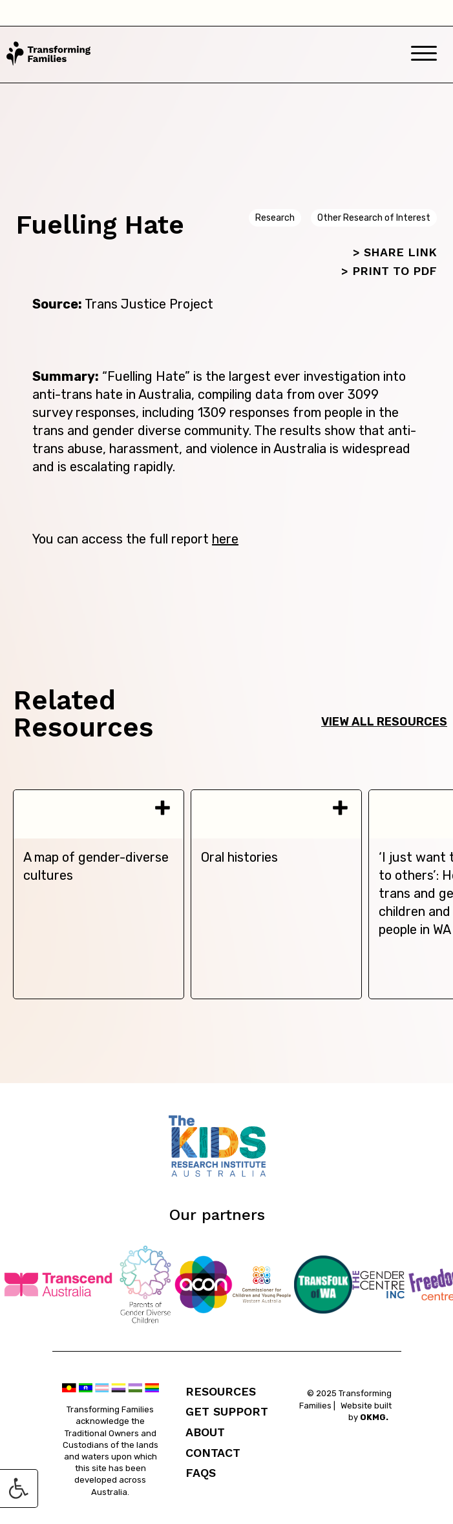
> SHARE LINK (395, 252)
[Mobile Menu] (424, 54)
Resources (220, 1391)
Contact (212, 1452)
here (225, 539)
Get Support (226, 1411)
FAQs (200, 1472)
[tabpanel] (98, 894)
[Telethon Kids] (226, 1173)
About (205, 1432)
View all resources (384, 721)
